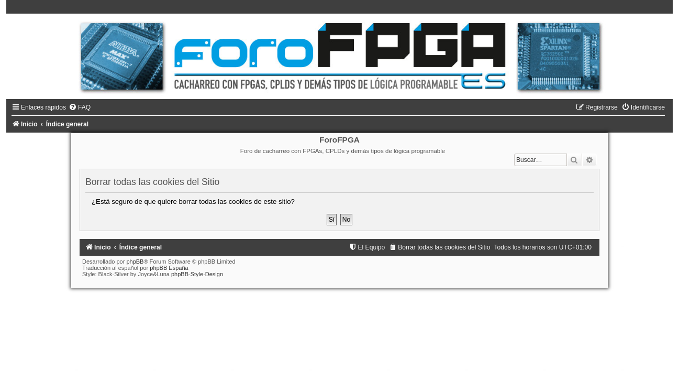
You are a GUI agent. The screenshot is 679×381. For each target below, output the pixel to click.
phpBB (134, 261)
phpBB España (169, 268)
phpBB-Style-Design (197, 274)
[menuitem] (80, 107)
